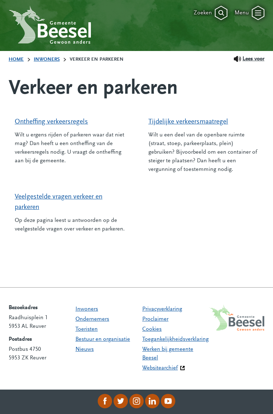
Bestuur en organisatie (102, 339)
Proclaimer (155, 319)
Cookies (152, 329)
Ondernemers (92, 319)
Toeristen (86, 329)
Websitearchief (160, 368)
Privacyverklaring (162, 309)
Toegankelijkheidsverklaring (175, 339)
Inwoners (86, 309)
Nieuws (84, 349)
